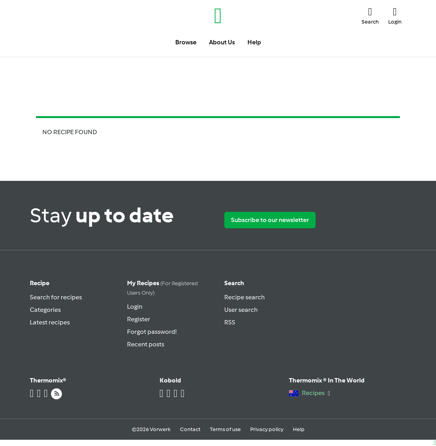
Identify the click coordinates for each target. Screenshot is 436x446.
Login (134, 306)
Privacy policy (266, 429)
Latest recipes (50, 322)
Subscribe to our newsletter (270, 220)
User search (241, 309)
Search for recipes (56, 297)
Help (299, 429)
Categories (45, 309)
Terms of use (225, 429)
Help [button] (254, 42)
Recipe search (244, 297)
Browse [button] (185, 42)
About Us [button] (222, 42)
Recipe (39, 283)
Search (234, 283)
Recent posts (145, 344)
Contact (190, 429)
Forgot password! (151, 331)
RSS (229, 322)
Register (138, 319)
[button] (370, 15)
